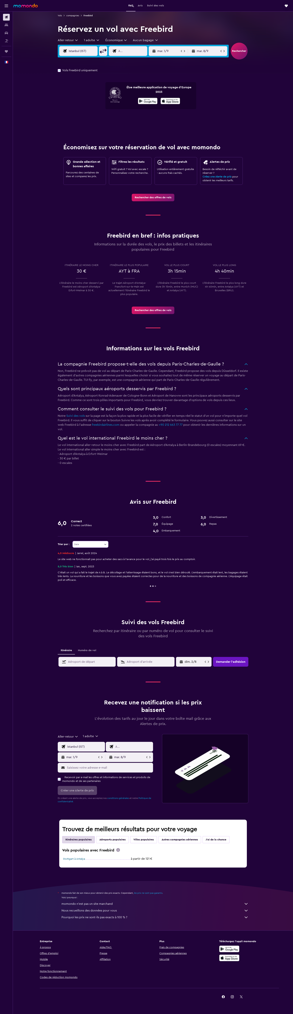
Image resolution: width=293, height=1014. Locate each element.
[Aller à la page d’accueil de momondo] (25, 5)
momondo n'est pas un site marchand (154, 904)
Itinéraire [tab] (66, 650)
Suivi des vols (75, 415)
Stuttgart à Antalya (74, 859)
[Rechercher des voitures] (6, 33)
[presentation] (170, 101)
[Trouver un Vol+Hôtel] (6, 41)
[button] (6, 6)
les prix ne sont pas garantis (148, 893)
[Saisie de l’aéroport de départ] (86, 51)
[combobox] (68, 40)
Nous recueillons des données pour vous (154, 910)
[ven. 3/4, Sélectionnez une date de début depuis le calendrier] (194, 661)
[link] (153, 197)
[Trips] (6, 51)
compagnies (72, 15)
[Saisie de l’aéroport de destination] (136, 51)
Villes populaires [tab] (143, 839)
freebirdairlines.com (105, 424)
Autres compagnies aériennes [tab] (180, 839)
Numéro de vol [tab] (87, 650)
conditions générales (118, 798)
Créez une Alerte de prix (217, 176)
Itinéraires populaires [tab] (78, 839)
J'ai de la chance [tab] (216, 839)
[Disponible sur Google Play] (148, 101)
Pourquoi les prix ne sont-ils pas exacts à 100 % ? (154, 917)
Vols (60, 15)
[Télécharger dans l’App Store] (170, 101)
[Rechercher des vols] (6, 17)
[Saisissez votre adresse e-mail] (109, 767)
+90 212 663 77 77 (171, 424)
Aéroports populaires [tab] (112, 839)
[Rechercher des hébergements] (6, 25)
